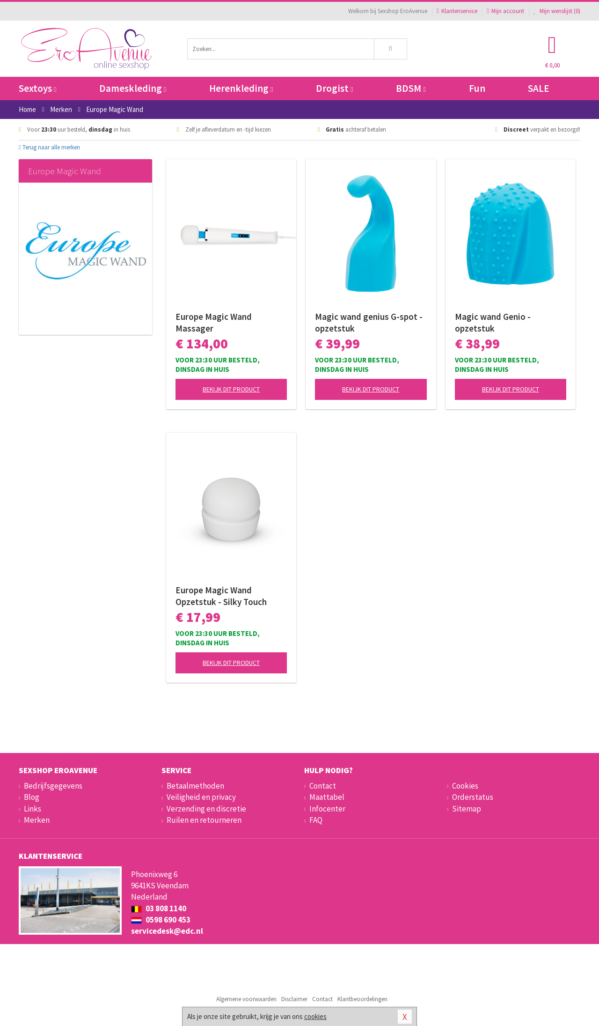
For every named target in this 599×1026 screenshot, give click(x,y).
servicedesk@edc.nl (167, 931)
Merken (37, 820)
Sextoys (37, 88)
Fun (477, 88)
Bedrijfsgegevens (53, 786)
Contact (322, 786)
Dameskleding (132, 88)
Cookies (465, 786)
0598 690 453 (160, 920)
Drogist (334, 88)
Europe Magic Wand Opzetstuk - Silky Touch (221, 595)
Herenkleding (241, 88)
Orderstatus (472, 797)
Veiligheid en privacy (201, 797)
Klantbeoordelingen (362, 999)
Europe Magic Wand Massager (213, 322)
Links (32, 809)
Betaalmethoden (195, 786)
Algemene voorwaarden (246, 999)
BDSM (410, 88)
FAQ (315, 820)
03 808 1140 (158, 908)
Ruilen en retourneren (204, 820)
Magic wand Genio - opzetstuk (493, 322)
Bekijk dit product (231, 389)
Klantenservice (457, 11)
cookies (315, 1016)
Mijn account (505, 11)
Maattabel (326, 797)
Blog (31, 797)
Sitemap (466, 809)
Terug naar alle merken (49, 147)
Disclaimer (294, 999)
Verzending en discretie (206, 809)
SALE (538, 88)
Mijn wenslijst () (556, 11)
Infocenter (327, 809)
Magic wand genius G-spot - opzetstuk (369, 322)
